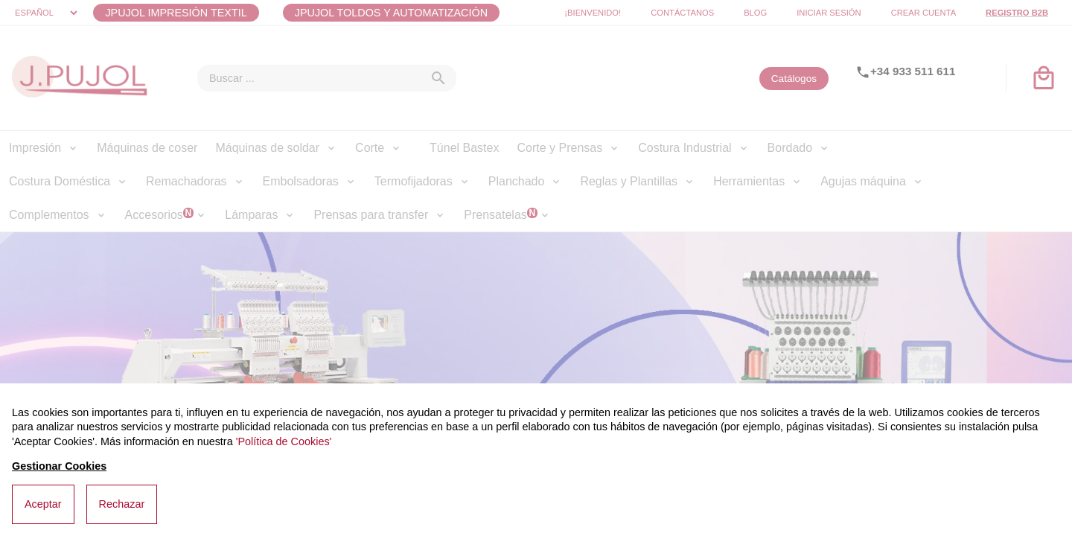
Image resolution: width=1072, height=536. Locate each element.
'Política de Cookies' (284, 441)
